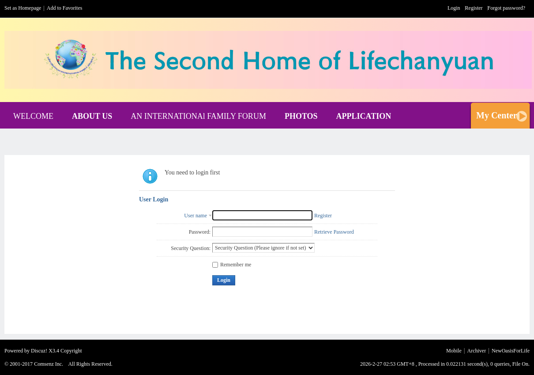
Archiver (476, 351)
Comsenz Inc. (48, 364)
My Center (496, 115)
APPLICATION (363, 116)
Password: (200, 232)
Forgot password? (506, 8)
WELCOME (33, 116)
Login (454, 8)
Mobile (454, 351)
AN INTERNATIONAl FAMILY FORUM (198, 116)
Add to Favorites (65, 8)
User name (195, 215)
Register (474, 8)
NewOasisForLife (511, 351)
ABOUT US (92, 116)
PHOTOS (301, 116)
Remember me (231, 264)
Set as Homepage (22, 8)
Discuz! (39, 351)
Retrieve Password (334, 232)
